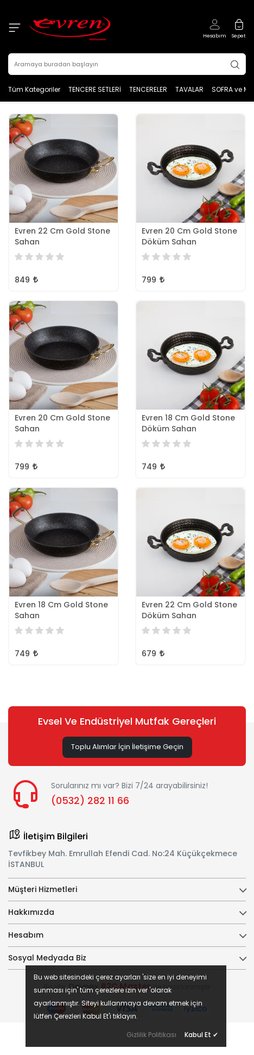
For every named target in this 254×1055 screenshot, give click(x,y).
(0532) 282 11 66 (90, 800)
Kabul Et (201, 1034)
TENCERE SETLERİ (94, 89)
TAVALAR (189, 89)
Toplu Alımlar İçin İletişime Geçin (127, 747)
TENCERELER (148, 89)
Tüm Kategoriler (34, 89)
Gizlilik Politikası (151, 1034)
